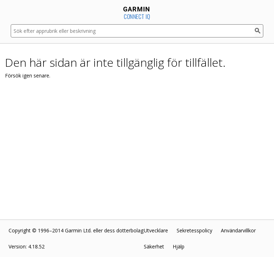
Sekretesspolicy (194, 230)
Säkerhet (154, 246)
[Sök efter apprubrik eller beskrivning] (133, 30)
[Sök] (259, 30)
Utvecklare (156, 230)
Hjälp (178, 246)
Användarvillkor (238, 230)
